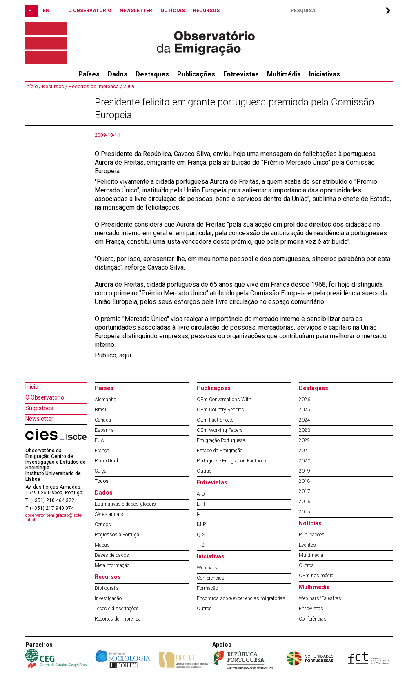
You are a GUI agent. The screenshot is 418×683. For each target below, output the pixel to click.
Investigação (108, 598)
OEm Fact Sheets (215, 420)
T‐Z (201, 545)
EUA (99, 440)
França (102, 450)
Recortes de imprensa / (94, 86)
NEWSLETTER (136, 10)
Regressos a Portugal (117, 535)
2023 (304, 430)
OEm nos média (316, 575)
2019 (304, 471)
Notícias (310, 523)
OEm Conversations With (224, 399)
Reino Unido (107, 461)
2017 (304, 491)
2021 (304, 450)
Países (104, 388)
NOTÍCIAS (172, 10)
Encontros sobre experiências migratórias (241, 598)
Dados (117, 74)
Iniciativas (324, 74)
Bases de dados (112, 555)
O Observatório (44, 397)
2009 (128, 86)
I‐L (199, 514)
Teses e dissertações (117, 609)
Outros (204, 609)
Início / (33, 86)
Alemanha (105, 399)
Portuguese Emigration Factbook (232, 461)
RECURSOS (206, 10)
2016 (304, 501)
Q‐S (201, 535)
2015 (304, 512)
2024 (304, 420)
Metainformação (112, 565)
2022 (304, 440)
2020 (304, 461)
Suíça (101, 471)
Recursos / (54, 86)
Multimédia (284, 74)
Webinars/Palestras (320, 598)
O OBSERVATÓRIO (89, 10)
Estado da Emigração (219, 450)
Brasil (101, 410)
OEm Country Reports (220, 410)
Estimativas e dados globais (125, 504)
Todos (102, 481)
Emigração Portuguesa (221, 440)
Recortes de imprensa (118, 619)
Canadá (103, 420)
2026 (304, 399)
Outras (204, 471)
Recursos (108, 577)
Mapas (102, 545)
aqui (125, 355)
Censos (103, 524)
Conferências (211, 578)
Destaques (152, 74)
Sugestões (39, 408)
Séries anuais (109, 514)
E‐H (201, 504)
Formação (207, 588)
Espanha (104, 430)
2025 (304, 410)
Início (31, 387)
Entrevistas (241, 74)
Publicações (196, 74)
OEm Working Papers (220, 430)
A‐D (201, 494)
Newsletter (39, 418)
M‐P (201, 524)
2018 (304, 481)
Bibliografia (107, 588)
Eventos (307, 545)
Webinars (207, 568)
